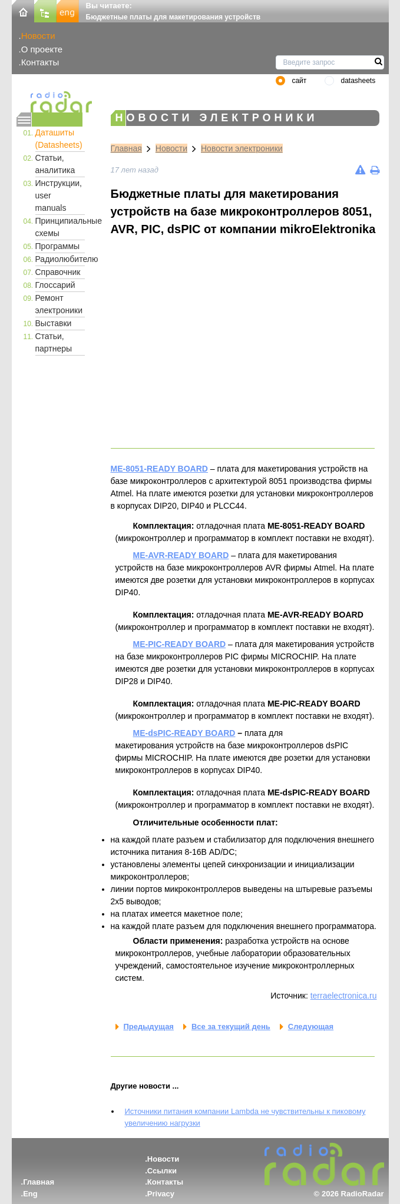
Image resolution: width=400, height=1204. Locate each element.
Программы (57, 246)
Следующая (310, 1026)
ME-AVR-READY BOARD (181, 555)
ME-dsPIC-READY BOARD (184, 733)
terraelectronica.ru (343, 995)
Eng (30, 1193)
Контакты (40, 62)
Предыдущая (149, 1026)
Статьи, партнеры (53, 342)
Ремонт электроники (59, 304)
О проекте (41, 49)
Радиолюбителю (60, 259)
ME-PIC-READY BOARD (179, 644)
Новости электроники (242, 148)
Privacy (160, 1193)
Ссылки (162, 1170)
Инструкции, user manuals (58, 195)
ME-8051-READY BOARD (159, 468)
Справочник (58, 272)
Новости (38, 36)
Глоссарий (55, 285)
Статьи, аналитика (55, 164)
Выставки (53, 323)
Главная (126, 148)
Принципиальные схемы (60, 227)
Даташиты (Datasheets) (58, 139)
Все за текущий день (230, 1026)
